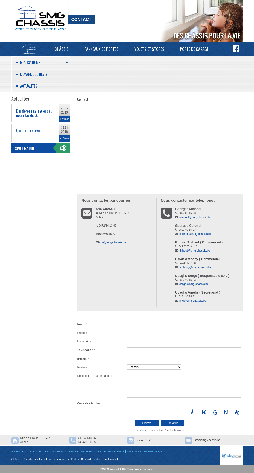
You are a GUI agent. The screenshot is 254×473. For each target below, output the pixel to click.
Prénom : (83, 333)
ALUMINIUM (59, 451)
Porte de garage (194, 49)
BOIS (46, 451)
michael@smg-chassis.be (195, 217)
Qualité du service (29, 130)
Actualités (28, 86)
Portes (75, 459)
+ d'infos (64, 119)
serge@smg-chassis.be (194, 284)
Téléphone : (86, 350)
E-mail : (83, 358)
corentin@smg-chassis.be (195, 234)
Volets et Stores (149, 49)
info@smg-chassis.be (112, 242)
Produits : (83, 367)
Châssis (62, 49)
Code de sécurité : (90, 403)
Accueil (29, 49)
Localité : (84, 341)
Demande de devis (33, 74)
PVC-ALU (35, 451)
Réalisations (30, 62)
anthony (184, 267)
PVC (24, 451)
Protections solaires (34, 459)
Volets (98, 451)
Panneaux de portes (101, 49)
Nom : (82, 324)
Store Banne (134, 451)
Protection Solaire (114, 451)
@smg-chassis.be (200, 267)
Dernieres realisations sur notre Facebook (35, 113)
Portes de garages (58, 459)
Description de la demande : (94, 375)
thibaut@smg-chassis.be (194, 250)
